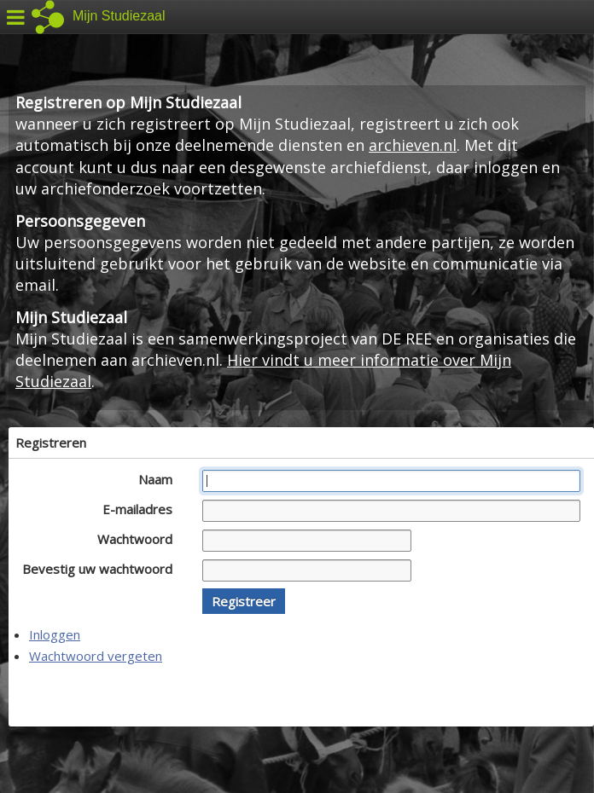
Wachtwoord (139, 538)
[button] (243, 601)
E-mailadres (142, 509)
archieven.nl (413, 145)
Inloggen (54, 634)
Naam (160, 479)
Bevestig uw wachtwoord (102, 568)
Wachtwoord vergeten (95, 655)
